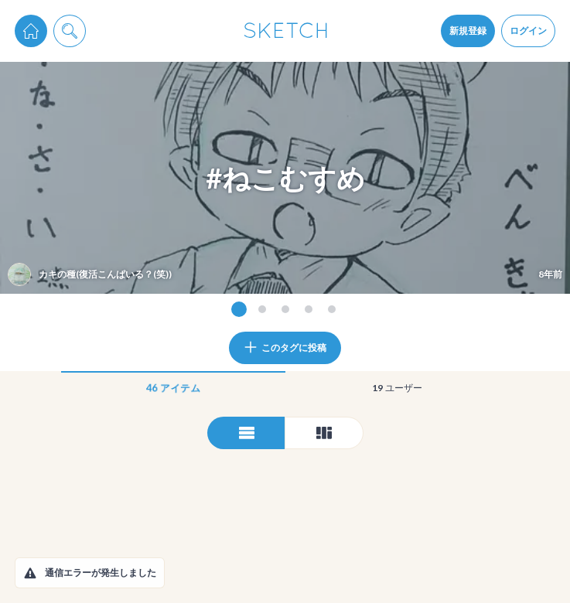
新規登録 (467, 30)
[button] (30, 573)
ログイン (528, 30)
